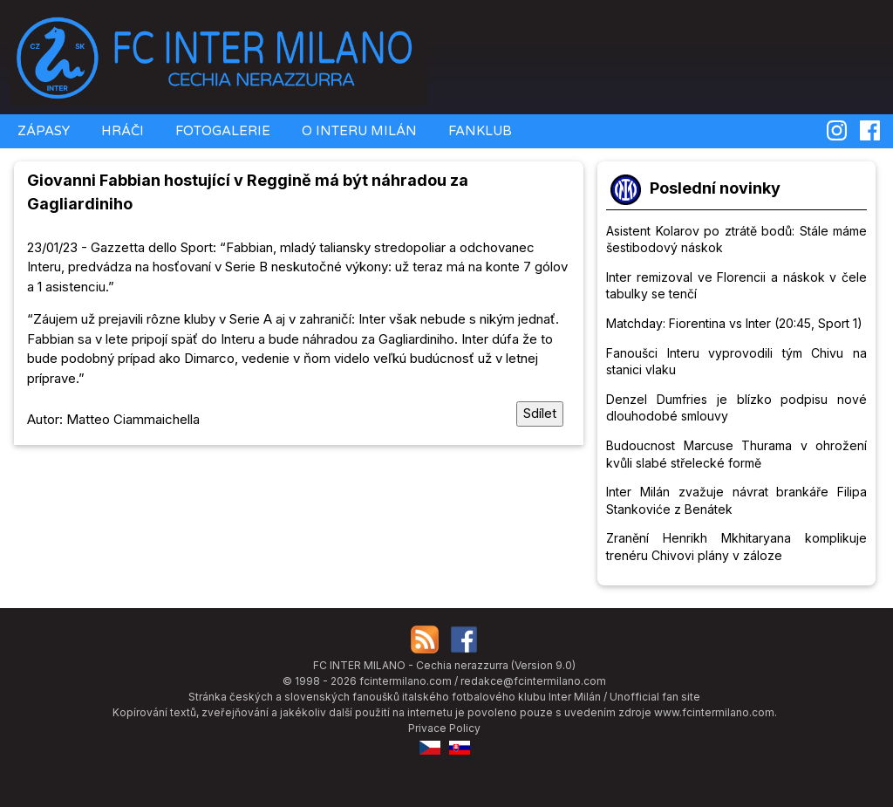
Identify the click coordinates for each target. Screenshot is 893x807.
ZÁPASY (42, 131)
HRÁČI (121, 131)
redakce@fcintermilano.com (533, 680)
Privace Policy (444, 728)
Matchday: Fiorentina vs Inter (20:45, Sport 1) (734, 323)
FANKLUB (478, 131)
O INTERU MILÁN (357, 131)
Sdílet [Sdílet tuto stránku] (539, 413)
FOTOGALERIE (221, 131)
